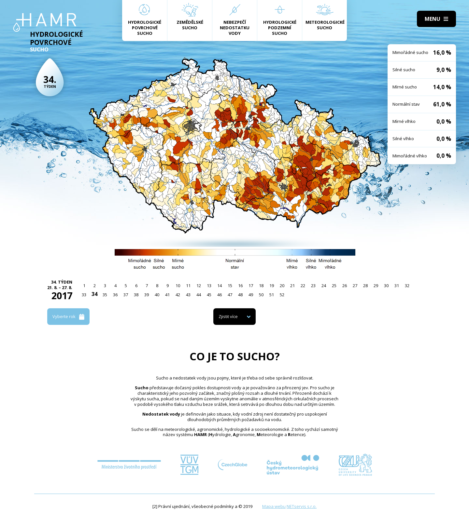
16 (240, 285)
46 (219, 295)
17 (251, 285)
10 (178, 285)
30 (386, 285)
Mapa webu (274, 506)
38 (136, 295)
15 (230, 285)
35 (105, 295)
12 (198, 285)
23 (313, 285)
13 (209, 285)
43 (188, 295)
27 (355, 285)
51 (271, 295)
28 (365, 285)
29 (376, 285)
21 (292, 285)
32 (407, 285)
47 (230, 295)
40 (157, 295)
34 (94, 294)
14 (219, 285)
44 (198, 295)
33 (84, 295)
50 (261, 295)
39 (146, 295)
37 (125, 295)
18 (261, 285)
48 (240, 295)
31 (396, 285)
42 (178, 295)
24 (323, 285)
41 (167, 295)
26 (344, 285)
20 (282, 285)
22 (303, 285)
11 (188, 285)
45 (209, 295)
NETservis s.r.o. (302, 506)
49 (251, 295)
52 (282, 295)
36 (115, 295)
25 (334, 285)
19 (271, 285)
